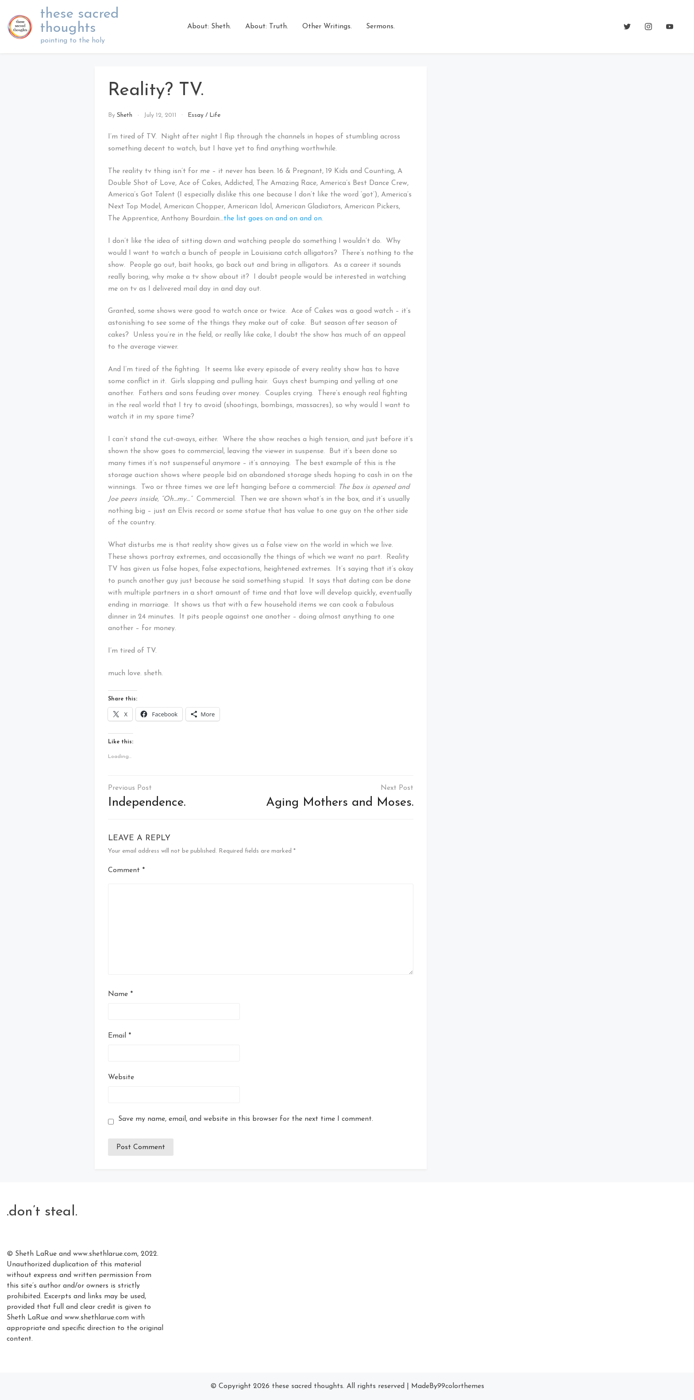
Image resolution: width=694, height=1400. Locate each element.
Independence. (146, 802)
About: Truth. (266, 26)
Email (119, 1035)
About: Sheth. (209, 26)
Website (121, 1077)
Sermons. (380, 26)
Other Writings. (327, 26)
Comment (126, 870)
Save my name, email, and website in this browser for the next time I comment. (245, 1119)
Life (214, 115)
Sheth (124, 115)
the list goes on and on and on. (273, 218)
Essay (196, 115)
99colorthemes (460, 1386)
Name (120, 994)
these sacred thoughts (79, 21)
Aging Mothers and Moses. (339, 802)
